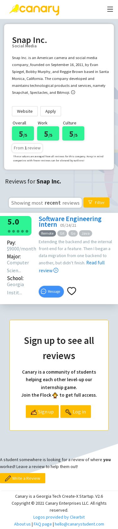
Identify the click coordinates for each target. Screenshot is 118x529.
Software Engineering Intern (70, 221)
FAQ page (43, 524)
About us (22, 524)
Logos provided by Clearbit (59, 517)
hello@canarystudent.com (79, 524)
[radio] (9, 231)
